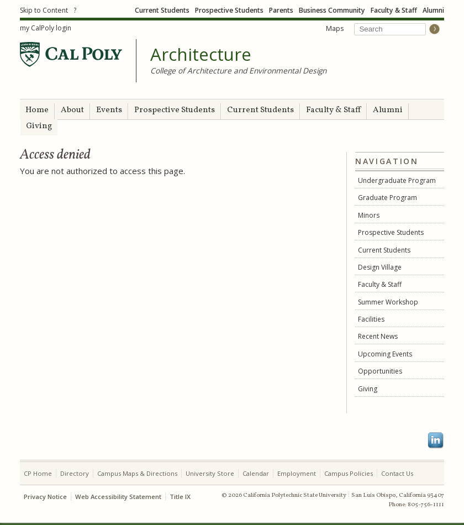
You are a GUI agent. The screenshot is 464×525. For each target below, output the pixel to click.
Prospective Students (229, 10)
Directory (74, 473)
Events (109, 110)
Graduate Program (387, 197)
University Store (210, 473)
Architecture (200, 54)
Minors (368, 215)
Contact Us (397, 473)
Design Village (380, 267)
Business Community (332, 10)
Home (37, 110)
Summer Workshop (388, 302)
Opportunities (380, 371)
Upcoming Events (385, 354)
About (72, 110)
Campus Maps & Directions (137, 473)
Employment (296, 473)
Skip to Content (44, 10)
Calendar (255, 473)
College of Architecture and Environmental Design (238, 70)
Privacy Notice (45, 496)
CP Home (38, 473)
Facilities (371, 319)
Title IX (180, 496)
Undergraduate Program (397, 180)
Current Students (162, 10)
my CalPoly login (45, 28)
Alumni (433, 10)
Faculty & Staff (394, 10)
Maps (335, 28)
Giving (39, 126)
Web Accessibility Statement (118, 496)
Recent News (378, 336)
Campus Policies (348, 473)
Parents (281, 10)
